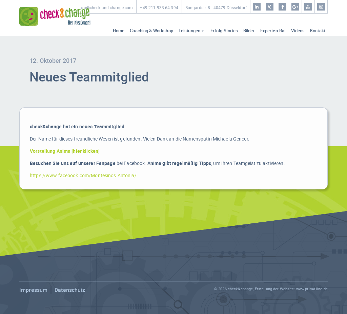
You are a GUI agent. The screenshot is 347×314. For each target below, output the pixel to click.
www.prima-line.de (312, 288)
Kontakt (317, 30)
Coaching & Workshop (151, 30)
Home (119, 30)
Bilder (249, 30)
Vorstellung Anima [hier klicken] (65, 151)
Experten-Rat (273, 30)
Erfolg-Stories (224, 30)
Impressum (33, 290)
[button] (15, 299)
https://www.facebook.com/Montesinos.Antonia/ (83, 175)
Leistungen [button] (189, 30)
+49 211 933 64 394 (159, 7)
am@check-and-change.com (106, 7)
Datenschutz (70, 290)
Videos (298, 30)
